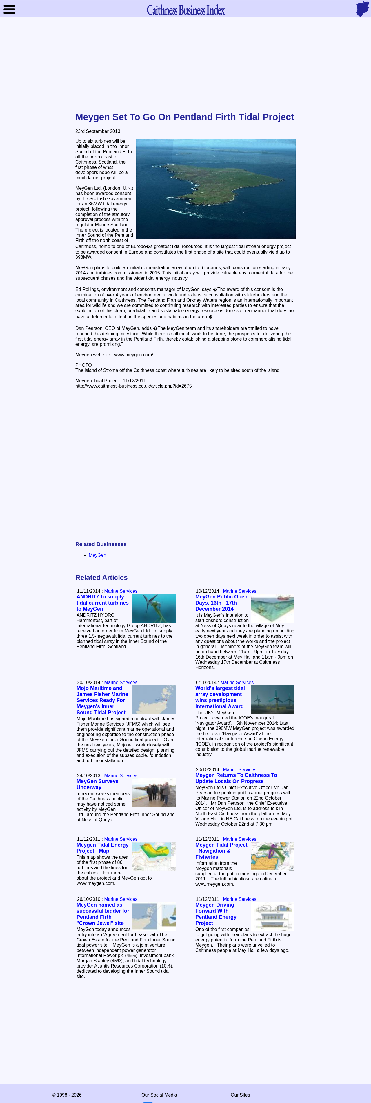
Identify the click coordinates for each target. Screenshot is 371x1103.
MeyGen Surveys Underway (98, 784)
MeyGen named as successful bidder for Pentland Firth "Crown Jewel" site (103, 914)
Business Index (185, 9)
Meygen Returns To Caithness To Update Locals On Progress (236, 778)
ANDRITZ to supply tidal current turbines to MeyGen (103, 603)
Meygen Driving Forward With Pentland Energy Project (216, 914)
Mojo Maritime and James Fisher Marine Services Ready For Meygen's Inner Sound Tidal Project (102, 700)
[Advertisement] (185, 65)
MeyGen (97, 555)
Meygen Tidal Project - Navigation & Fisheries (221, 851)
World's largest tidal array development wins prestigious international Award (220, 697)
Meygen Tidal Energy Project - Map (103, 848)
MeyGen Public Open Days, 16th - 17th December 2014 (221, 603)
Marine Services (239, 591)
